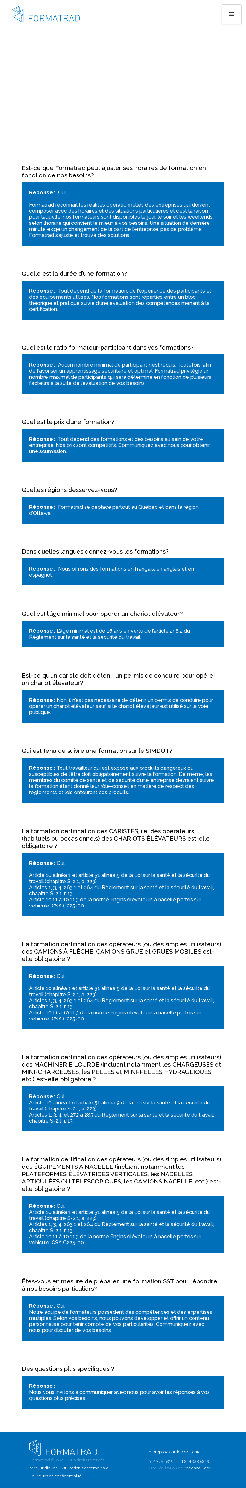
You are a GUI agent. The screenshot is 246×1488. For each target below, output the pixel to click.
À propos (157, 1452)
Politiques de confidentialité (55, 1476)
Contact (197, 1452)
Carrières (177, 1452)
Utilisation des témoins (83, 1468)
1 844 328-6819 (195, 1461)
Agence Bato (198, 1468)
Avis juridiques (43, 1468)
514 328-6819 (161, 1461)
